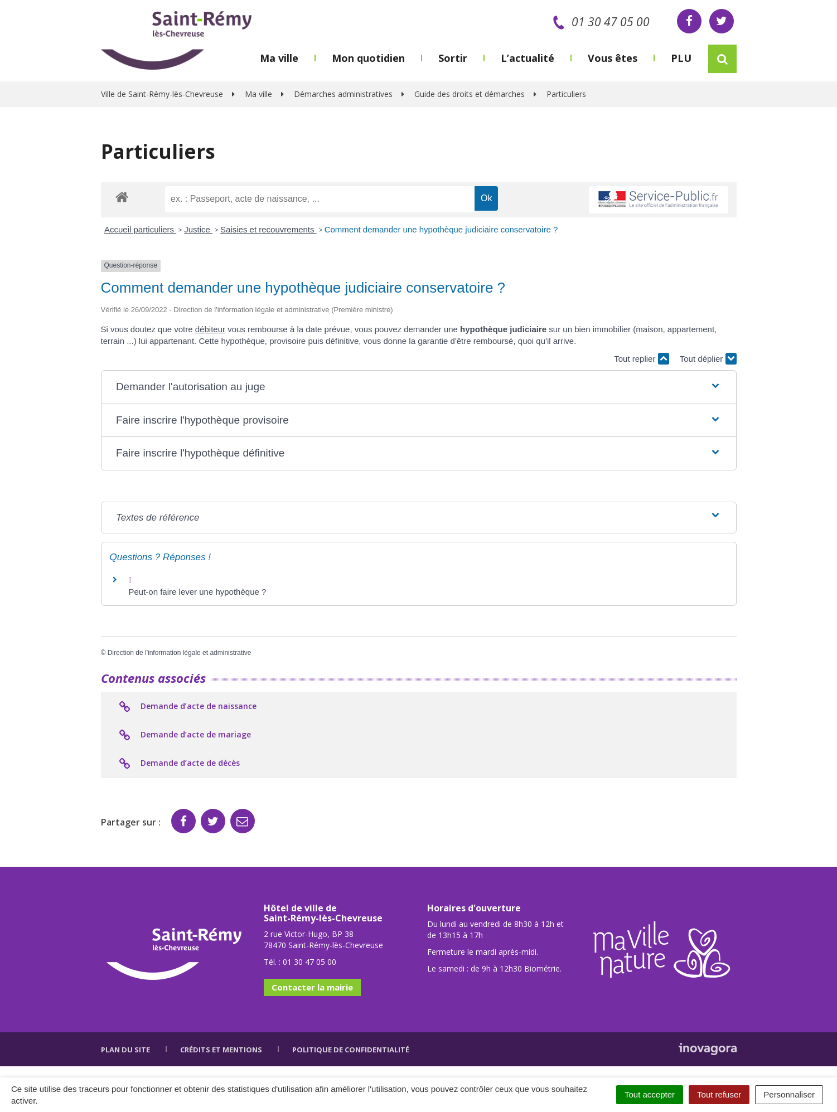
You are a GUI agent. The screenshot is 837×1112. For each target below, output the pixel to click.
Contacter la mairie (312, 987)
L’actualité (527, 58)
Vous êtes (612, 58)
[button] (418, 387)
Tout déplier (708, 359)
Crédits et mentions (221, 1050)
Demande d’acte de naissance (187, 707)
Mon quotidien (368, 58)
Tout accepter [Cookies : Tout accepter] (650, 1094)
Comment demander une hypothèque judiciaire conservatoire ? (441, 229)
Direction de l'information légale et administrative (179, 653)
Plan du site (125, 1050)
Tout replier (641, 359)
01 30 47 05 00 (599, 22)
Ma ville (279, 58)
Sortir (452, 58)
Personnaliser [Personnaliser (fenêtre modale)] (789, 1094)
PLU (681, 58)
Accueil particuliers (140, 229)
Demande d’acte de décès (179, 763)
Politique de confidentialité (350, 1050)
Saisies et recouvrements (268, 229)
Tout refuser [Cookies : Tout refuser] (719, 1094)
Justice (198, 229)
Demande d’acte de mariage (184, 735)
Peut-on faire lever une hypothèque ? (198, 591)
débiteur (210, 329)
